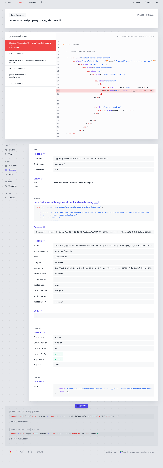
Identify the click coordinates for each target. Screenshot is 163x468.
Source (20, 452)
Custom (8, 194)
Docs (30, 452)
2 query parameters (18, 421)
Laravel (40, 452)
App (6, 146)
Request (8, 162)
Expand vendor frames (18, 36)
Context (8, 182)
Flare (123, 452)
